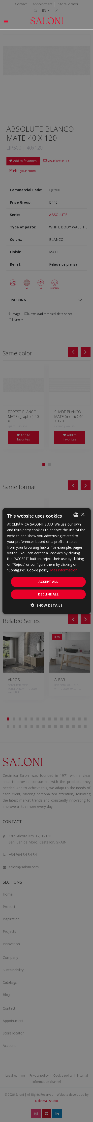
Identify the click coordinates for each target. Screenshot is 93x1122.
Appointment (42, 4)
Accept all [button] (48, 581)
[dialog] (46, 561)
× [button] (83, 515)
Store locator (68, 4)
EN (44, 10)
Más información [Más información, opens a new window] (63, 570)
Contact (21, 4)
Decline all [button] (48, 594)
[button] (46, 605)
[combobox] (75, 514)
